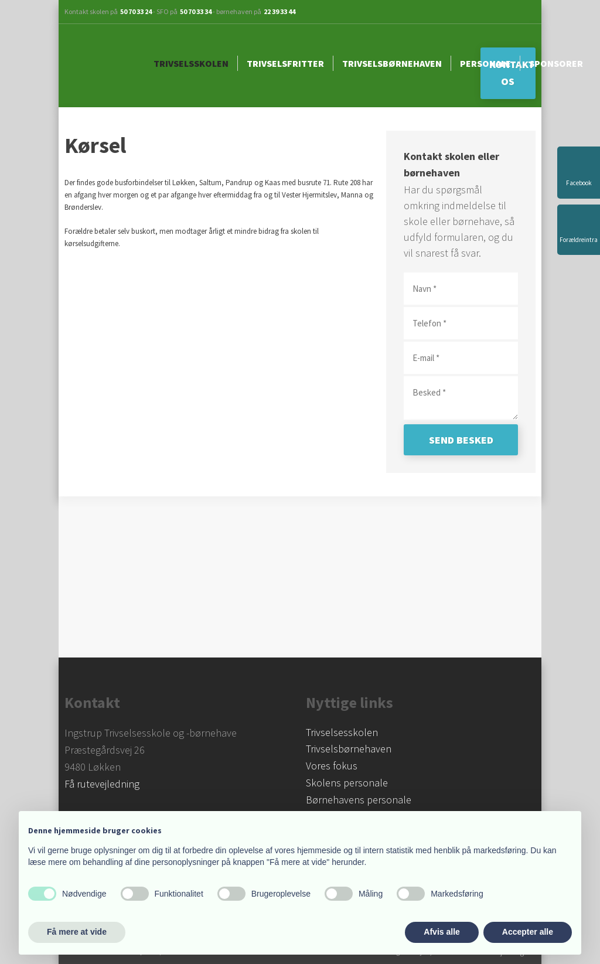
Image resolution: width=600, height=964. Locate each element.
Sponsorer (556, 63)
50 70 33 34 (196, 11)
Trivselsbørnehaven (392, 63)
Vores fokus (331, 765)
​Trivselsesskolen (342, 732)
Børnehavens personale (358, 799)
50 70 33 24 (136, 11)
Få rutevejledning (101, 784)
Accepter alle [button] (527, 931)
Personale (485, 63)
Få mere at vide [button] (77, 931)
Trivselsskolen (191, 63)
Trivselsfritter (285, 63)
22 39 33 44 (279, 11)
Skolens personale (347, 782)
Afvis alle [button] (441, 931)
